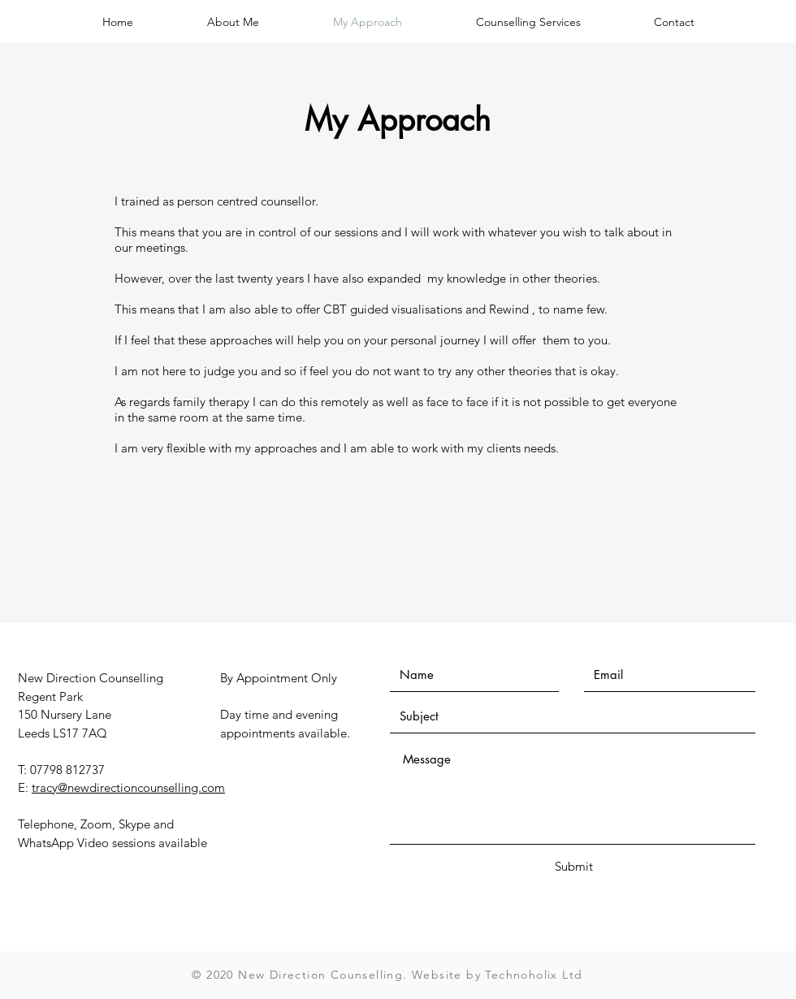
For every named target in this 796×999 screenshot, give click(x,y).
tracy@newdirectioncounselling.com (128, 787)
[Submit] (573, 866)
